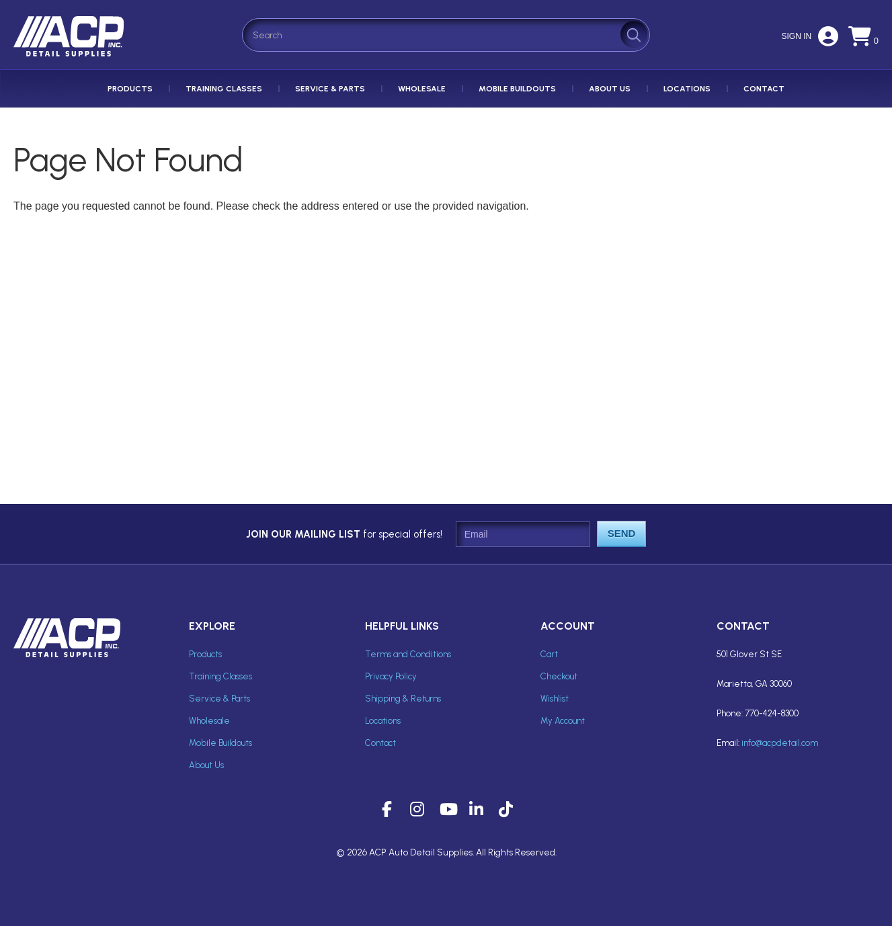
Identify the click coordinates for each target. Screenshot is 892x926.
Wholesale (422, 88)
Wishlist (554, 698)
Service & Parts (330, 88)
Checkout (558, 676)
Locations (687, 88)
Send (622, 533)
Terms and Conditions (408, 654)
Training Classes (224, 88)
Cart (549, 654)
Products (130, 88)
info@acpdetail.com (779, 743)
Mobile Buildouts (517, 88)
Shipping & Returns (403, 698)
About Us (610, 88)
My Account (562, 721)
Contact (763, 88)
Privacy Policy (391, 676)
